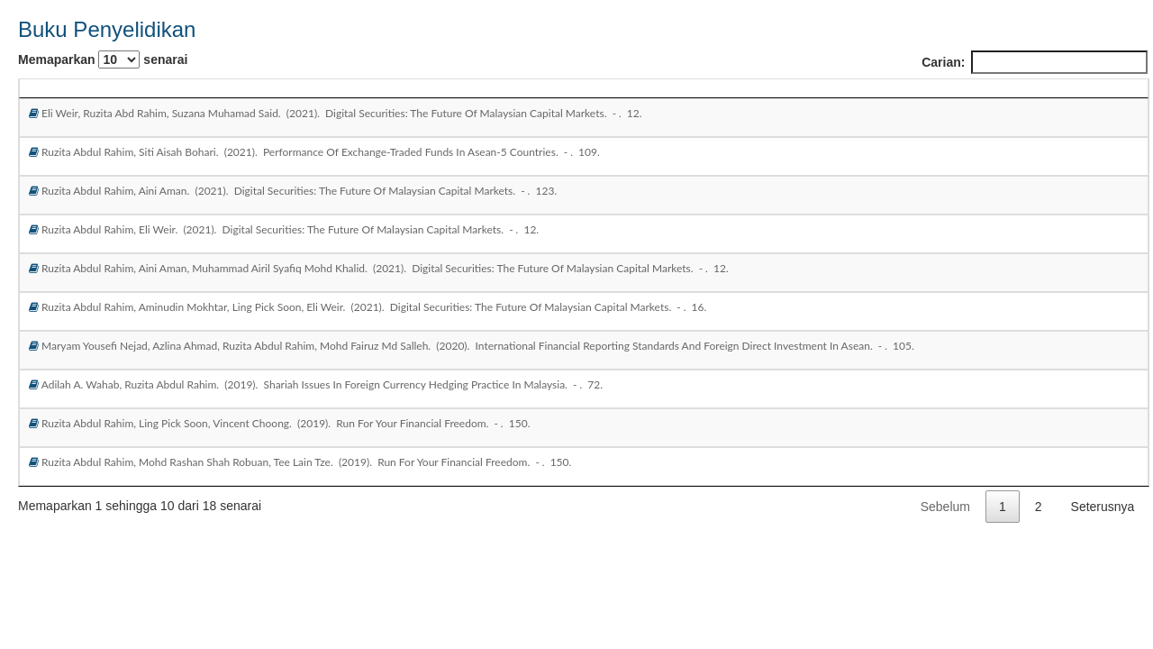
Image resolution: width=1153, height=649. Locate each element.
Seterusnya (1103, 506)
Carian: (1034, 62)
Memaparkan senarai (102, 59)
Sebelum (945, 506)
